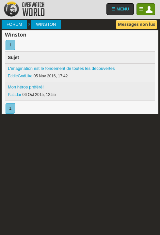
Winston (46, 24)
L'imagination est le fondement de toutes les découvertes (61, 68)
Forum (14, 24)
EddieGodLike (20, 76)
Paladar (14, 94)
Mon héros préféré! (26, 87)
